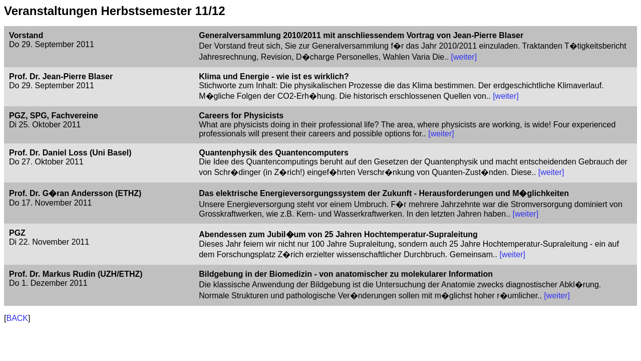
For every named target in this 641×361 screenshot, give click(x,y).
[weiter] (464, 57)
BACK (17, 318)
